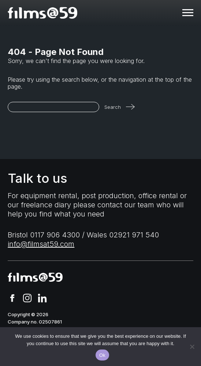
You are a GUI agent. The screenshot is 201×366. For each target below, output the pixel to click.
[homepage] (42, 13)
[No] (192, 346)
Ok (102, 355)
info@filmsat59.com (41, 244)
